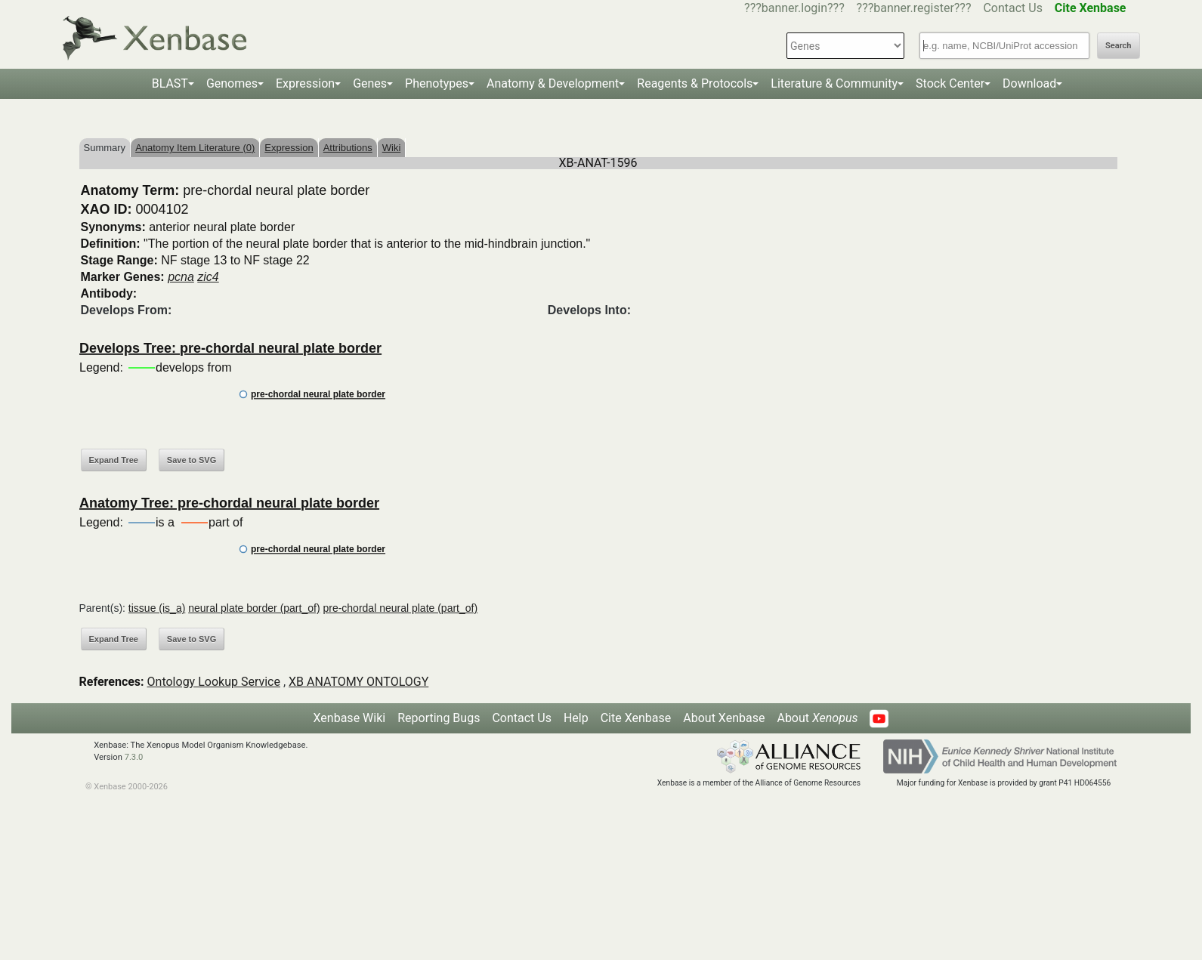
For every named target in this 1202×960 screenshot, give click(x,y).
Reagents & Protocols (694, 83)
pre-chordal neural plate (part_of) (400, 608)
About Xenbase (724, 718)
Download (1029, 83)
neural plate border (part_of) (254, 608)
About (817, 718)
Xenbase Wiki (350, 718)
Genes (370, 83)
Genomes (232, 83)
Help (576, 718)
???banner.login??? (794, 8)
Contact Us (1013, 8)
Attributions (347, 147)
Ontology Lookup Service (213, 681)
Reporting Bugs (438, 718)
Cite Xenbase (636, 718)
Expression (305, 83)
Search (1118, 46)
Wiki (391, 147)
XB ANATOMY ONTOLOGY (358, 681)
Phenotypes (436, 83)
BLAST (170, 83)
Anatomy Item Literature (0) (195, 147)
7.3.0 (134, 757)
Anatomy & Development (553, 83)
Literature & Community (834, 83)
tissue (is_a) (156, 608)
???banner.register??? (914, 8)
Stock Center (950, 83)
